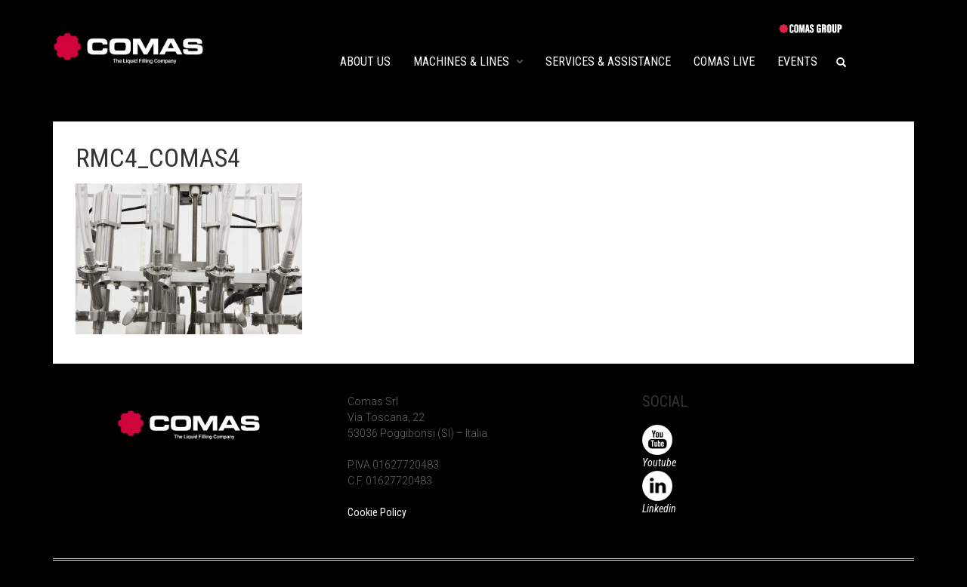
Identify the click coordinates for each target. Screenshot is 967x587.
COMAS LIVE (724, 61)
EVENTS (797, 61)
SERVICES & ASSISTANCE (608, 61)
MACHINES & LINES (461, 61)
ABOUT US (365, 61)
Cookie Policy (377, 512)
